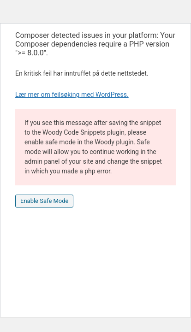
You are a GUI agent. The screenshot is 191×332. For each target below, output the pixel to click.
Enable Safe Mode (44, 200)
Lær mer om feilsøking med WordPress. (72, 94)
